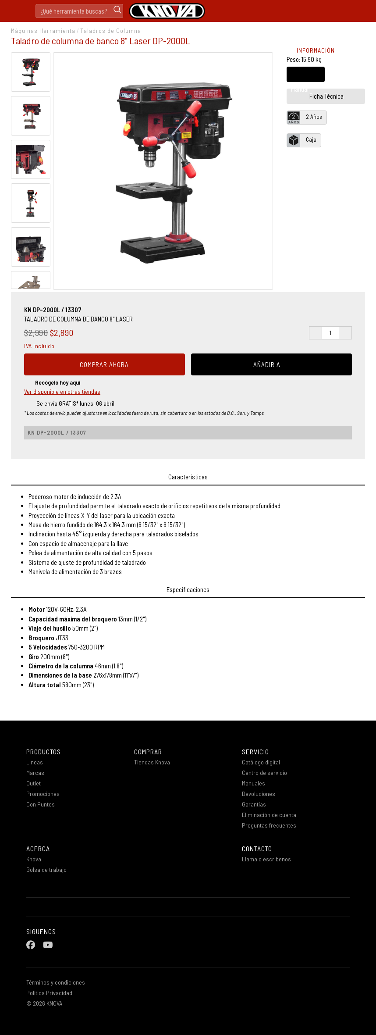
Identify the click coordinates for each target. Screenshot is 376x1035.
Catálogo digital (261, 762)
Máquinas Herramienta (43, 30)
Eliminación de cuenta (269, 814)
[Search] (79, 11)
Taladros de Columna (110, 30)
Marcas (35, 772)
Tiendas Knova (152, 762)
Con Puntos (44, 804)
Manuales (253, 783)
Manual (300, 78)
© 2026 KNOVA (44, 1003)
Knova (33, 859)
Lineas (34, 762)
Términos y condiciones (55, 982)
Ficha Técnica (319, 96)
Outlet (33, 783)
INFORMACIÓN (311, 50)
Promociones (46, 793)
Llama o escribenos (266, 859)
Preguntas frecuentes (269, 825)
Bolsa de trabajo (46, 869)
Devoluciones (258, 793)
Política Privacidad (49, 992)
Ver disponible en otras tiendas (62, 391)
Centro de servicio (264, 772)
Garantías (254, 804)
